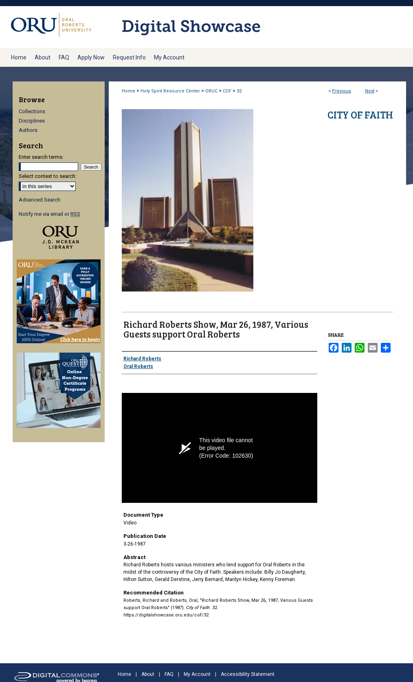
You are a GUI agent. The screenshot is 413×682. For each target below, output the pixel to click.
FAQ (169, 674)
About (147, 674)
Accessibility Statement (248, 674)
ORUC (211, 91)
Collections (32, 111)
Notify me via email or (49, 214)
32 (239, 91)
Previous (341, 91)
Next (369, 91)
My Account (197, 674)
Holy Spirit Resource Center (170, 91)
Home (128, 91)
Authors (28, 130)
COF (227, 91)
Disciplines (32, 121)
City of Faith (360, 114)
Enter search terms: (41, 157)
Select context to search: (48, 176)
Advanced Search (39, 200)
